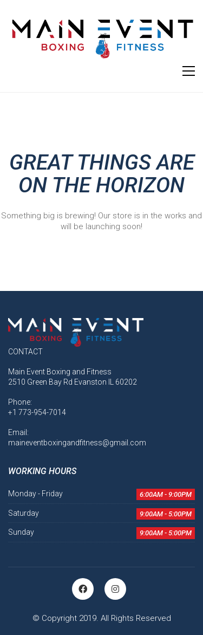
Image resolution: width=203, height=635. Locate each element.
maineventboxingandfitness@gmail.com (77, 442)
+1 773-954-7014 (37, 412)
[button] (188, 71)
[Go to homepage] (101, 38)
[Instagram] (115, 589)
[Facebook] (83, 589)
